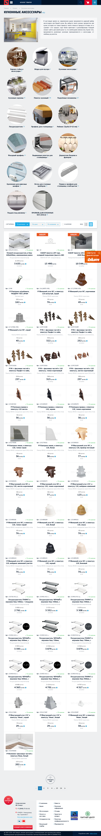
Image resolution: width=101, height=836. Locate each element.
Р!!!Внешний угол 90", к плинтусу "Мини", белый (81, 716)
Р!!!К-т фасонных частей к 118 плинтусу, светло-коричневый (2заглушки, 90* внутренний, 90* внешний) (81, 369)
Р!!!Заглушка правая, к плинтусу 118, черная (50, 408)
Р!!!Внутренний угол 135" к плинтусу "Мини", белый (50, 716)
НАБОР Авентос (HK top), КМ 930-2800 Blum (81, 254)
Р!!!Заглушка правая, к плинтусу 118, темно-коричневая (81, 408)
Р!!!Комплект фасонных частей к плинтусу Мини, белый (19, 755)
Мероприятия (59, 824)
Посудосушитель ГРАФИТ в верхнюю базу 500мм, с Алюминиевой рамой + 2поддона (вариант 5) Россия (81, 601)
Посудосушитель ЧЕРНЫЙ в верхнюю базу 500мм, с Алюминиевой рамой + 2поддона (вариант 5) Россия (50, 601)
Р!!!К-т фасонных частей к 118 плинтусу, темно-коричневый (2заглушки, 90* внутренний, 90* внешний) (50, 369)
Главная (6, 8)
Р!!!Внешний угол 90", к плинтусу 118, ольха (81, 523)
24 (61, 788)
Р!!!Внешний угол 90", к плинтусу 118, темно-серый (19, 523)
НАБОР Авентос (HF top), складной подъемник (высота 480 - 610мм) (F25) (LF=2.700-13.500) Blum (50, 254)
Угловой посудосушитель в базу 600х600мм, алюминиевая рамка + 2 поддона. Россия (19, 254)
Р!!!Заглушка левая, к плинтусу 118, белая (50, 446)
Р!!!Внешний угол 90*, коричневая (81, 291)
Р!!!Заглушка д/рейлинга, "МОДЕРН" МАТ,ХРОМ (19, 292)
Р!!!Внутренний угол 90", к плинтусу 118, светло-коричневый (19, 485)
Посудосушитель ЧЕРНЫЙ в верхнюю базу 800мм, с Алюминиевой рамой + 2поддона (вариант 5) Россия (19, 678)
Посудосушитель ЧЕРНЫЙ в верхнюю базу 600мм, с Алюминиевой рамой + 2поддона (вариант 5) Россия (19, 639)
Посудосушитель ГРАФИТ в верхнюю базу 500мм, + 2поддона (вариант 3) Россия (19, 601)
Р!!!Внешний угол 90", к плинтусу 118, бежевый (81, 562)
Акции (41, 806)
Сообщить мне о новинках (23, 827)
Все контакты (8, 800)
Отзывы (57, 811)
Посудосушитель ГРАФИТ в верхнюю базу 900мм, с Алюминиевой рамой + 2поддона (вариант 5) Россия (81, 678)
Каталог (15, 8)
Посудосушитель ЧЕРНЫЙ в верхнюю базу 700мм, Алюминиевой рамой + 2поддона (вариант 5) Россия (50, 639)
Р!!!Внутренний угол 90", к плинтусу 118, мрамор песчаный (81, 446)
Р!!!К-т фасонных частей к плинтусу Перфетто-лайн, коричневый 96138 (81, 331)
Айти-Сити (93, 833)
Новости (57, 803)
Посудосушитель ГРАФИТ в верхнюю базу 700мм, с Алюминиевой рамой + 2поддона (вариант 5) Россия (81, 639)
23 (57, 788)
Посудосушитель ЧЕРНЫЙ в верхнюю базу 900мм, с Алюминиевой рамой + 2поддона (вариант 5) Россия (50, 678)
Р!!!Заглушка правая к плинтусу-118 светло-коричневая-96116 (19, 408)
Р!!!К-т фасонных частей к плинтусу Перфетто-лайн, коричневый (50, 331)
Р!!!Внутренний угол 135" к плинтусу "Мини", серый (19, 716)
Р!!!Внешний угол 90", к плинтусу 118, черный (50, 562)
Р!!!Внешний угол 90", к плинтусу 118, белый (50, 523)
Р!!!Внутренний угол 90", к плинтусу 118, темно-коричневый (50, 485)
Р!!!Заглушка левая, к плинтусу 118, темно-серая (19, 446)
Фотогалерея (43, 811)
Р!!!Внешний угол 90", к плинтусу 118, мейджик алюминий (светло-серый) (19, 562)
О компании (43, 803)
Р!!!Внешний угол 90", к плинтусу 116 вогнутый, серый (50, 292)
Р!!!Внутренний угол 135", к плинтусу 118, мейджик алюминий (81, 485)
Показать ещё (50, 780)
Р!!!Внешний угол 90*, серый (19, 330)
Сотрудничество (44, 819)
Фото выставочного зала (24, 817)
